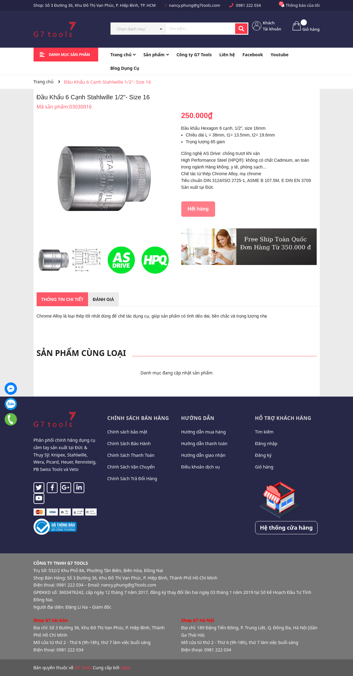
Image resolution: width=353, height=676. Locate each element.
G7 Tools (83, 667)
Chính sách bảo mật (127, 432)
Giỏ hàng (264, 467)
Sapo (125, 667)
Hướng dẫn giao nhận (203, 455)
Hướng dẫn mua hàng (203, 432)
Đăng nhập (266, 443)
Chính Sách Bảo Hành (129, 443)
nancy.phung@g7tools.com (194, 5)
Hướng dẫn (198, 418)
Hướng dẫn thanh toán (204, 443)
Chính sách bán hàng (138, 418)
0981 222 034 (248, 5)
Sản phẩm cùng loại (81, 352)
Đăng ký (263, 455)
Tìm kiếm (264, 432)
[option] (53, 261)
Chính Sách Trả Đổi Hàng (132, 478)
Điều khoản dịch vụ (200, 467)
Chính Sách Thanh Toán (131, 455)
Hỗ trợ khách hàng (283, 418)
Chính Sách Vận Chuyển (131, 467)
